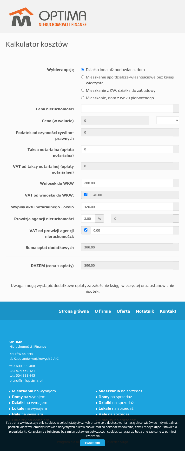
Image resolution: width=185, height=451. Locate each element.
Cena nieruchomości (55, 108)
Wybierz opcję (60, 69)
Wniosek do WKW (57, 183)
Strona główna (74, 311)
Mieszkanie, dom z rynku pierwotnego (117, 97)
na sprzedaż (120, 390)
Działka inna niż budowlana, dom (113, 69)
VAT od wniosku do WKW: (49, 195)
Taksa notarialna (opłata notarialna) (50, 152)
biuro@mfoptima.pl (26, 380)
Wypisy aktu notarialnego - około (42, 206)
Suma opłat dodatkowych (50, 247)
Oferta (123, 311)
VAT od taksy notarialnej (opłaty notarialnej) (43, 169)
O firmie (103, 311)
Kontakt (168, 311)
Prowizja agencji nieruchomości (44, 218)
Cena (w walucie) (58, 120)
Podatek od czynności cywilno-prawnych (45, 135)
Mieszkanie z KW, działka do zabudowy (118, 90)
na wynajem (34, 390)
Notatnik (145, 311)
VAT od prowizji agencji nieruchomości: (52, 233)
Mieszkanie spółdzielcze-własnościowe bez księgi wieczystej (127, 80)
